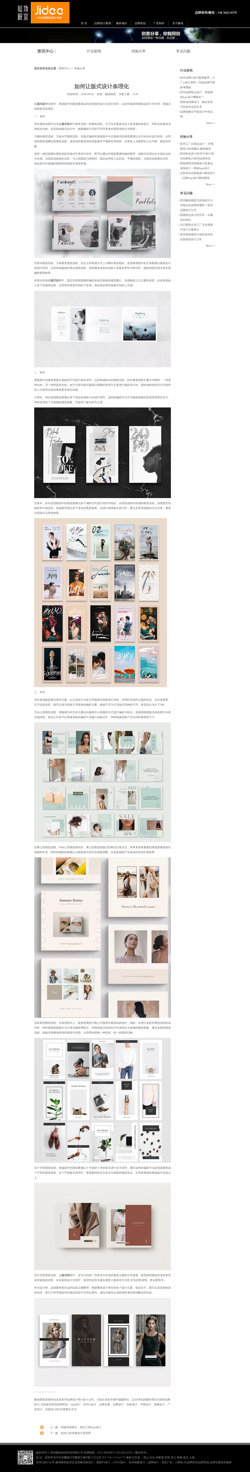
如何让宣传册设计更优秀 (76, 1433)
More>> (210, 123)
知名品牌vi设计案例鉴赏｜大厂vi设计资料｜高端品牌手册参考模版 (197, 82)
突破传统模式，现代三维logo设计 (81, 1427)
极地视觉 (110, 94)
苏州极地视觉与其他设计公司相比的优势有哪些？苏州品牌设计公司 (196, 205)
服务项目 (121, 23)
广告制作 (159, 23)
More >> (210, 184)
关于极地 (177, 23)
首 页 (84, 23)
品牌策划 (140, 23)
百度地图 (96, 1457)
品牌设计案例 (103, 23)
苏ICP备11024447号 (114, 1457)
